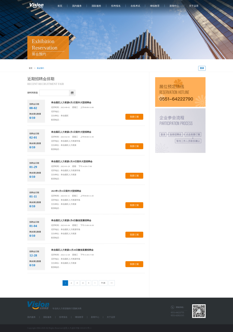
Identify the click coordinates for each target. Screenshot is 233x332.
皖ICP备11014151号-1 (81, 328)
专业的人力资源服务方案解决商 (65, 308)
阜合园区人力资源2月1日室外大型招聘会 (71, 132)
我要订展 (134, 117)
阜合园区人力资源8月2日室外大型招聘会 (71, 102)
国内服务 (77, 6)
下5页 (103, 283)
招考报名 (116, 6)
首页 (60, 6)
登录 (202, 68)
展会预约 (40, 68)
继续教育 (154, 6)
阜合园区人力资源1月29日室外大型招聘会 (71, 161)
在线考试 (135, 6)
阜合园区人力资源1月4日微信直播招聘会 (71, 220)
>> (112, 283)
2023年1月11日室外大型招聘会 (66, 191)
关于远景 (193, 6)
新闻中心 (174, 6)
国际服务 (96, 6)
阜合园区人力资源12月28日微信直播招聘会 (72, 250)
